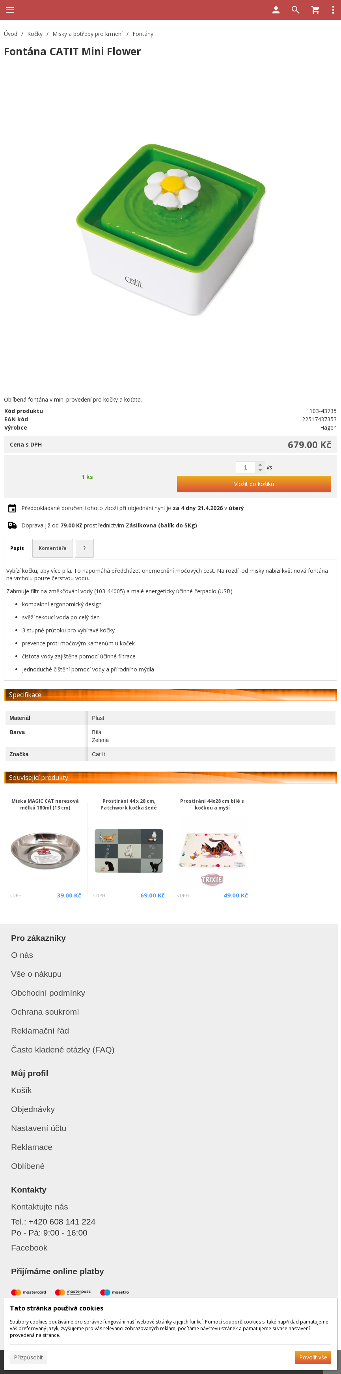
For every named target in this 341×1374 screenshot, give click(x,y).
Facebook (29, 1247)
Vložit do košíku (254, 484)
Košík (21, 1090)
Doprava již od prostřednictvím (109, 525)
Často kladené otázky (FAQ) (63, 1049)
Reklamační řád (40, 1030)
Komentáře (53, 548)
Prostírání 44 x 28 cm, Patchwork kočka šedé (129, 804)
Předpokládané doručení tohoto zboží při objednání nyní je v (132, 508)
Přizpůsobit (28, 1357)
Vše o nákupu (36, 973)
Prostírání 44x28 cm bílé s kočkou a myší (212, 804)
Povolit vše (313, 1357)
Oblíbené (28, 1165)
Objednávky (33, 1109)
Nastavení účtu (38, 1128)
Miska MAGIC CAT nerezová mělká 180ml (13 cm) (45, 804)
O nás (22, 954)
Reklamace (31, 1147)
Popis (17, 548)
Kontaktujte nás (39, 1206)
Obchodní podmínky (48, 992)
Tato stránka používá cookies (56, 1308)
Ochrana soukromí (45, 1011)
